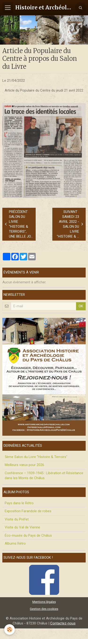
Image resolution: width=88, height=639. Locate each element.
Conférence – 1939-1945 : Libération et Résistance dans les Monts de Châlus (44, 475)
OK (81, 306)
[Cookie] (9, 629)
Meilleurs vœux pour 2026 (24, 465)
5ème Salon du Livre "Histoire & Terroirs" (36, 457)
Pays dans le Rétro (19, 503)
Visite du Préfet (17, 519)
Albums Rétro (15, 543)
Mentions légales (44, 602)
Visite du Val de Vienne (22, 527)
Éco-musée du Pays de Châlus (28, 535)
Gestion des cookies (44, 609)
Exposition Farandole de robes (28, 511)
